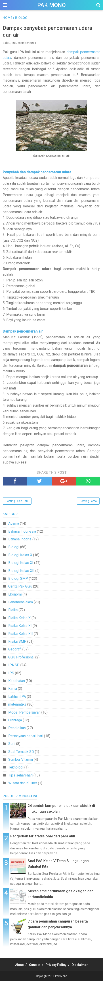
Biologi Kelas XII (21, 571)
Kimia (12, 688)
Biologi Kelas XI (20, 563)
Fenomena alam (20, 602)
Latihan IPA (17, 696)
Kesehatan (16, 681)
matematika (17, 704)
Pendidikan (17, 728)
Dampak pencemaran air (23, 331)
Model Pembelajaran (24, 712)
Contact (34, 965)
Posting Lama (88, 501)
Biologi (13, 547)
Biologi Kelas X (20, 555)
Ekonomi (15, 594)
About (19, 965)
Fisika (13, 610)
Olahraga (15, 720)
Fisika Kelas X (19, 618)
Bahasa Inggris (20, 539)
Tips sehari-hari (20, 775)
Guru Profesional (21, 657)
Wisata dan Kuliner (22, 783)
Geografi (14, 649)
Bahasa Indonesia (22, 531)
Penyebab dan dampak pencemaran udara (37, 172)
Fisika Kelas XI (20, 626)
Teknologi (15, 767)
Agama (13, 523)
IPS (11, 673)
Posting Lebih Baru (17, 501)
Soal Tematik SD (21, 752)
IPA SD (13, 665)
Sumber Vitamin (20, 759)
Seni (11, 744)
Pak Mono (51, 5)
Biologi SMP (18, 578)
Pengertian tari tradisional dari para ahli (42, 836)
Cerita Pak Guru (20, 586)
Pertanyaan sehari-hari (25, 736)
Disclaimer (80, 965)
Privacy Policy (56, 965)
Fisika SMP (17, 641)
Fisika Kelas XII (20, 634)
